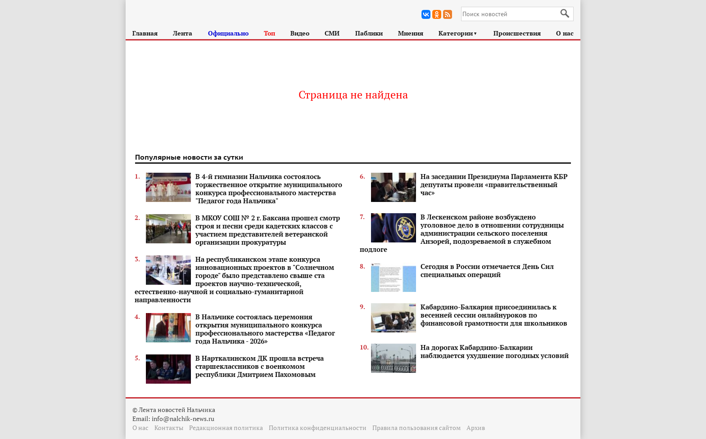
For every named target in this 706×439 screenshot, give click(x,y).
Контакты (168, 427)
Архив (475, 427)
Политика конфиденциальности (318, 427)
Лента (182, 33)
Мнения (410, 33)
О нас (565, 33)
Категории (458, 33)
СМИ (332, 33)
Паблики (369, 33)
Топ (269, 33)
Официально (228, 33)
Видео (299, 33)
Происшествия (517, 33)
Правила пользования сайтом (416, 427)
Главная (145, 33)
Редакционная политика (226, 427)
